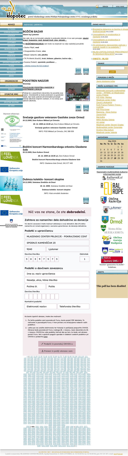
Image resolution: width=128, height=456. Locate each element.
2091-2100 (65, 397)
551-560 (50, 365)
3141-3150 (73, 419)
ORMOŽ (11, 52)
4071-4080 (73, 442)
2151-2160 (48, 398)
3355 (50, 427)
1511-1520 (48, 384)
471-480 (63, 363)
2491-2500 (65, 405)
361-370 (57, 362)
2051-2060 (31, 397)
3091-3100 (31, 419)
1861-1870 (73, 391)
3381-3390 (31, 428)
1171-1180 (31, 377)
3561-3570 (48, 432)
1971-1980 (31, 395)
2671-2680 (82, 409)
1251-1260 (31, 379)
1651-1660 (31, 388)
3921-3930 (82, 439)
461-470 (57, 363)
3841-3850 (82, 437)
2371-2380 (31, 404)
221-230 (30, 360)
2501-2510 (73, 405)
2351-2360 (82, 402)
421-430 (30, 363)
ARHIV (11, 76)
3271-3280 (48, 423)
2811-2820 (65, 412)
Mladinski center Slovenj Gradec (110, 125)
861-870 (57, 370)
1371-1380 (65, 381)
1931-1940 (65, 393)
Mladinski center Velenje (106, 132)
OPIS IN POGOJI (11, 86)
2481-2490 (56, 405)
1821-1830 (40, 391)
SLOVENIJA (11, 59)
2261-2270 (73, 400)
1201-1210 (56, 377)
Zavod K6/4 (101, 115)
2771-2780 (31, 412)
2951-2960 (48, 416)
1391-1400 (82, 381)
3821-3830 (65, 437)
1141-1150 (73, 376)
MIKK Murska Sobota (105, 120)
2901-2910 (73, 414)
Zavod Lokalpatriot (104, 102)
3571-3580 (56, 432)
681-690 (70, 367)
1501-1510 (40, 384)
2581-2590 (73, 407)
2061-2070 (40, 397)
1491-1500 (31, 384)
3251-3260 (31, 423)
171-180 (63, 358)
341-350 (43, 362)
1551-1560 (82, 384)
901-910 (83, 370)
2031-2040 (82, 395)
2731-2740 (65, 411)
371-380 (63, 362)
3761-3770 (82, 435)
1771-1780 (65, 390)
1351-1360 (48, 381)
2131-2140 (31, 398)
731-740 (37, 369)
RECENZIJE (11, 73)
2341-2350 (73, 402)
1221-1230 (73, 377)
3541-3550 (31, 432)
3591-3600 (73, 432)
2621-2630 (40, 409)
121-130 (30, 358)
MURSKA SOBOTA (11, 49)
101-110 (81, 356)
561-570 (57, 365)
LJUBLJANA (11, 39)
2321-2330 (56, 402)
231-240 (37, 360)
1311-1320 (82, 379)
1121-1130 (56, 376)
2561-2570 (56, 407)
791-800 (77, 369)
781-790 (70, 369)
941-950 (46, 372)
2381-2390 (40, 404)
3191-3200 (48, 421)
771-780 (63, 369)
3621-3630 (31, 434)
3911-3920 (73, 439)
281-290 (70, 360)
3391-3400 (40, 428)
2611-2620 (31, 409)
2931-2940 (31, 416)
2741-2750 (73, 411)
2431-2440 (82, 404)
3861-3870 (31, 439)
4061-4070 (65, 442)
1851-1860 (65, 391)
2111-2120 (82, 397)
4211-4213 (70, 446)
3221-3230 (73, 421)
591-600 (77, 365)
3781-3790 (31, 437)
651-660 (50, 367)
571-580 (63, 365)
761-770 (57, 369)
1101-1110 (40, 376)
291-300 (77, 360)
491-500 (77, 363)
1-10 (31, 356)
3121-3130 (56, 419)
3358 (63, 427)
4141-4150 (65, 444)
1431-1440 (48, 383)
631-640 (37, 367)
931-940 (39, 372)
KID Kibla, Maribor (104, 97)
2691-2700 (31, 411)
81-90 (70, 356)
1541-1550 (73, 384)
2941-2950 (40, 416)
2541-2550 (40, 407)
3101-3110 (40, 419)
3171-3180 (31, 421)
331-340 (37, 362)
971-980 (66, 372)
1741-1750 (40, 390)
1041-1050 (56, 374)
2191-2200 (82, 398)
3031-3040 (48, 418)
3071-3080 (82, 418)
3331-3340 (56, 425)
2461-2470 (40, 405)
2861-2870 (40, 414)
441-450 (43, 363)
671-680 (63, 367)
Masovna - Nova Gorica (106, 112)
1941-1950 (73, 393)
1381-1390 (73, 381)
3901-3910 (65, 439)
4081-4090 (82, 442)
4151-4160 (73, 444)
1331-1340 (31, 381)
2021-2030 (73, 395)
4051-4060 (56, 442)
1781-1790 (73, 390)
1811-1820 (31, 391)
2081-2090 (56, 397)
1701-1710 (73, 388)
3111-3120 (48, 419)
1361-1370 (56, 381)
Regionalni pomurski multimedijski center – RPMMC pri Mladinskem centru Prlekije (110, 92)
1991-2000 (48, 395)
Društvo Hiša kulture (105, 130)
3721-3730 (48, 435)
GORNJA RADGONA (11, 32)
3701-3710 (31, 435)
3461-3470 (31, 430)
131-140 (37, 358)
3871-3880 (40, 439)
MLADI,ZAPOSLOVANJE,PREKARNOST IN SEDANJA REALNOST (110, 53)
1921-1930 (56, 393)
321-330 (30, 362)
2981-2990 (73, 416)
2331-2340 (65, 402)
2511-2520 (82, 405)
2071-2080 (48, 397)
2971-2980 (65, 416)
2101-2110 (73, 397)
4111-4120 (40, 444)
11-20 (35, 356)
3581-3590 (65, 432)
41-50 (50, 356)
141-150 (43, 358)
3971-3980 (56, 441)
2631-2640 (48, 409)
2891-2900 (65, 414)
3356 (54, 427)
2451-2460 (31, 405)
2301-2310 (40, 402)
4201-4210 (62, 446)
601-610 (83, 365)
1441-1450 (56, 383)
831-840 (37, 370)
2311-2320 (48, 402)
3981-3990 (65, 441)
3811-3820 (56, 437)
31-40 (45, 356)
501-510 (83, 363)
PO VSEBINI (11, 69)
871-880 (63, 370)
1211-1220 (65, 377)
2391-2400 (48, 404)
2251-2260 (65, 400)
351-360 (50, 362)
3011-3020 (31, 418)
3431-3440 (73, 428)
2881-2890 (56, 414)
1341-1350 (40, 381)
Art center (100, 122)
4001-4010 (82, 441)
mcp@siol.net (118, 454)
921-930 (33, 372)
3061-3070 (73, 418)
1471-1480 (82, 383)
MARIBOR (11, 46)
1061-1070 (73, 374)
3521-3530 (82, 430)
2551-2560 (48, 407)
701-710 (83, 367)
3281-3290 (56, 423)
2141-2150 (40, 398)
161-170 (57, 358)
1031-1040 (48, 374)
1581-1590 (40, 386)
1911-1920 (48, 393)
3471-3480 (40, 430)
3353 (41, 427)
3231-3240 (82, 421)
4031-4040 (40, 442)
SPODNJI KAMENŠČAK (11, 63)
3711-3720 (40, 435)
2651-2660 (65, 409)
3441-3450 (82, 428)
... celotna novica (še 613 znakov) (36, 66)
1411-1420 (31, 383)
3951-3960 (40, 441)
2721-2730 (56, 411)
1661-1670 (40, 388)
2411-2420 (65, 404)
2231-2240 (48, 400)
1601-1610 (56, 386)
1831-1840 (48, 391)
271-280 (63, 360)
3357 (59, 427)
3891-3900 (56, 439)
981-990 (72, 372)
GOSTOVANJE (11, 99)
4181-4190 (45, 446)
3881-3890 (48, 439)
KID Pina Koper (103, 109)
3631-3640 (40, 434)
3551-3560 (40, 432)
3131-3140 (65, 419)
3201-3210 (56, 421)
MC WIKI (11, 106)
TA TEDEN (11, 29)
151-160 (50, 358)
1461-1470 (73, 383)
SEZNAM (11, 89)
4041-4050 (48, 442)
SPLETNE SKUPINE (11, 102)
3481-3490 (48, 430)
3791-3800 (40, 437)
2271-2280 (82, 400)
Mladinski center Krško (106, 100)
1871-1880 (82, 391)
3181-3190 (40, 421)
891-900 (77, 370)
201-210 (83, 358)
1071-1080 (82, 374)
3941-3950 (31, 441)
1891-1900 (31, 393)
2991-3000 (82, 416)
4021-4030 (31, 442)
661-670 (57, 367)
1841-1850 (56, 391)
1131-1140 (65, 376)
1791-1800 (82, 390)
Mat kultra (100, 117)
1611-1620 (65, 386)
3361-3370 (79, 427)
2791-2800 (48, 412)
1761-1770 (56, 390)
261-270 (57, 360)
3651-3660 (56, 434)
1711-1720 (82, 388)
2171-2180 (65, 398)
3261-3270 (40, 423)
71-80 (65, 356)
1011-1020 (31, 374)
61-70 (60, 356)
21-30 (40, 356)
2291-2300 (31, 402)
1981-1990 (40, 395)
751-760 (50, 369)
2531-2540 (31, 407)
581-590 (70, 365)
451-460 (50, 363)
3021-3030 (40, 418)
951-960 (53, 372)
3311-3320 (82, 423)
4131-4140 (56, 444)
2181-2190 (73, 398)
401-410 (83, 362)
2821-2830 (73, 412)
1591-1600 (48, 386)
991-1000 (79, 372)
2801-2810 (56, 412)
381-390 (70, 362)
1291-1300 (65, 379)
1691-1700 (65, 388)
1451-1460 (65, 383)
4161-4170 (82, 444)
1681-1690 (56, 388)
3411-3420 (56, 428)
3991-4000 (73, 441)
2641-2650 (56, 409)
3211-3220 (65, 421)
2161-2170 (56, 398)
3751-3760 (73, 435)
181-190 (70, 358)
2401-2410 (56, 404)
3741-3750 (65, 435)
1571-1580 (31, 386)
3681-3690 (82, 434)
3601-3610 (82, 432)
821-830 (30, 370)
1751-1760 (48, 390)
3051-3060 (65, 418)
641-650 (43, 367)
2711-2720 (48, 411)
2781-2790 (40, 412)
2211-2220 (31, 400)
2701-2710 (40, 411)
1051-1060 (65, 374)
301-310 (83, 360)
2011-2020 (65, 395)
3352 (37, 427)
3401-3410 (48, 428)
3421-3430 (65, 428)
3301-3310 (73, 423)
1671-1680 (48, 388)
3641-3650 (48, 434)
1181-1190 (40, 377)
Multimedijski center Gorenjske (109, 127)
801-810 (83, 369)
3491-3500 (56, 430)
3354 (46, 427)
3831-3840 (73, 437)
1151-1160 (82, 376)
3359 (67, 427)
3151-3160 (82, 419)
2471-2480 (48, 405)
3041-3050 (56, 418)
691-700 (77, 367)
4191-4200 (53, 446)
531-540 (37, 365)
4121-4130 (48, 444)
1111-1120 (48, 376)
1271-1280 (48, 379)
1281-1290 (56, 379)
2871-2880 (48, 414)
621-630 (30, 367)
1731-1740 (31, 390)
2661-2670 (73, 409)
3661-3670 (65, 434)
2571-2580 (65, 407)
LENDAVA (11, 36)
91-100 (74, 356)
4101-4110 (31, 444)
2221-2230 (40, 400)
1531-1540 (65, 384)
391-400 (77, 362)
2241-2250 (56, 400)
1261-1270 (40, 379)
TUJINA (11, 66)
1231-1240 (82, 377)
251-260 (50, 360)
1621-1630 (73, 386)
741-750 (43, 369)
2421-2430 (73, 404)
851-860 (50, 370)
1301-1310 (73, 379)
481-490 (70, 363)
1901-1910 (40, 393)
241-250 (43, 360)
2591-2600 (82, 407)
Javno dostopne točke (105, 81)
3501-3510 (65, 430)
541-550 (43, 365)
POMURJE (11, 56)
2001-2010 (56, 395)
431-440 (37, 363)
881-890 (70, 370)
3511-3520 (73, 430)
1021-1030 (40, 374)
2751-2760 (82, 411)
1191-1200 (48, 377)
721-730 (30, 369)
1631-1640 (82, 386)
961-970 (59, 372)
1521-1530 (56, 384)
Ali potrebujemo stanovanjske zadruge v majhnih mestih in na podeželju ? (110, 46)
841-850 (43, 370)
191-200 (77, 358)
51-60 (55, 356)
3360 (72, 427)
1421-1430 (40, 383)
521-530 (30, 365)
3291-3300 (65, 423)
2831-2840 (82, 412)
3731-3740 (56, 435)
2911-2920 (82, 414)
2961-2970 (56, 416)
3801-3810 (48, 437)
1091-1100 (31, 376)
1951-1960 (82, 393)
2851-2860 (31, 414)
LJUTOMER (11, 42)
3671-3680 (73, 434)
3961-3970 (48, 441)
